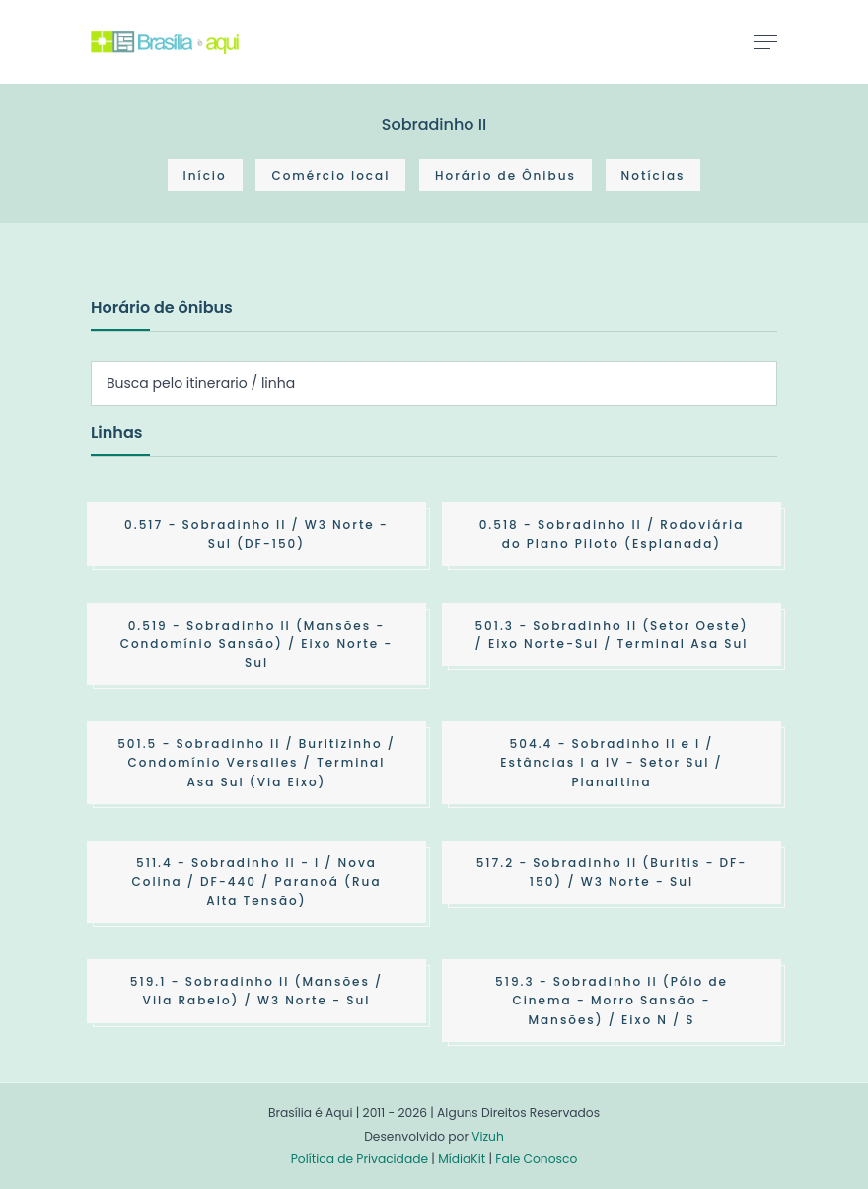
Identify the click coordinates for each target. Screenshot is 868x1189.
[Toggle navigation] (765, 41)
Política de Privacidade (359, 1159)
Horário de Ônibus (505, 175)
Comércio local (330, 175)
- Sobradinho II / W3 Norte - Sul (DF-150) (256, 534)
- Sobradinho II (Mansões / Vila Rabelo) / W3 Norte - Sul (256, 990)
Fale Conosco (536, 1159)
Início (205, 175)
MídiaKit (461, 1159)
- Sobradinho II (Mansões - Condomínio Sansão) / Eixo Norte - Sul (257, 644)
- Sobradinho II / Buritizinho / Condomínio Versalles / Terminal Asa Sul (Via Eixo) (256, 762)
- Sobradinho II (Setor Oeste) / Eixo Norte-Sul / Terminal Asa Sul (611, 634)
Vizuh (487, 1136)
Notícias (653, 175)
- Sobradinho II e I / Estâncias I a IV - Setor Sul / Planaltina (611, 762)
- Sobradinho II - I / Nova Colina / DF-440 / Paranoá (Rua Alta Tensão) (256, 882)
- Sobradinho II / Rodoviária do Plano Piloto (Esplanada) (612, 534)
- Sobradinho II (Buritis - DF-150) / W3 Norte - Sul (612, 872)
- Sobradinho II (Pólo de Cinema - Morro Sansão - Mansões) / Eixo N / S (611, 1000)
